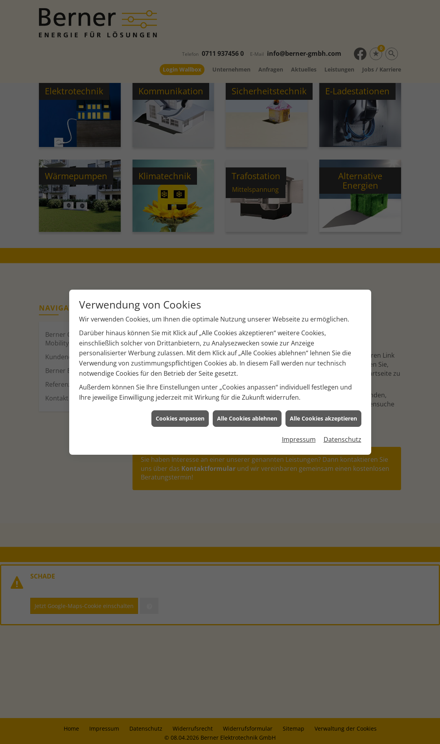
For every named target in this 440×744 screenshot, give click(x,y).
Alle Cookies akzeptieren (323, 401)
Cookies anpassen (180, 401)
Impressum (299, 422)
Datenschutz (342, 422)
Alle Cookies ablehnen (247, 401)
